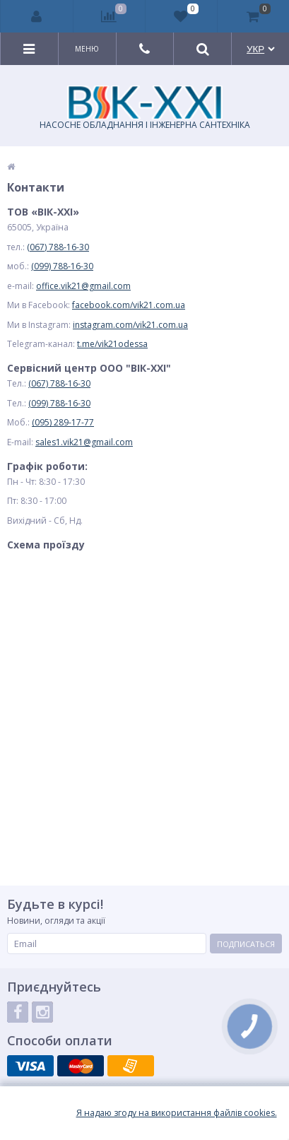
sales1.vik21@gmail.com (84, 442)
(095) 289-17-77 (63, 422)
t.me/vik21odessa (112, 344)
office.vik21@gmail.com (83, 286)
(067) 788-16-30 (58, 247)
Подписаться (246, 944)
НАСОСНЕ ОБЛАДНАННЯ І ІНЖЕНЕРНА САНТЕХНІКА (145, 108)
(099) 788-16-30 (62, 266)
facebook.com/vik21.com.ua (128, 305)
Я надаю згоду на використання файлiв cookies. (176, 1113)
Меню (87, 49)
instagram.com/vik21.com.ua (130, 325)
